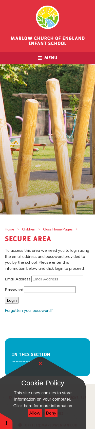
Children (28, 229)
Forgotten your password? (29, 310)
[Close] (40, 363)
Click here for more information (42, 405)
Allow (35, 413)
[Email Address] (57, 279)
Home (9, 229)
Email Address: (18, 278)
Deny (51, 413)
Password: (14, 289)
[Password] (50, 289)
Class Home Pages (58, 229)
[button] (6, 421)
